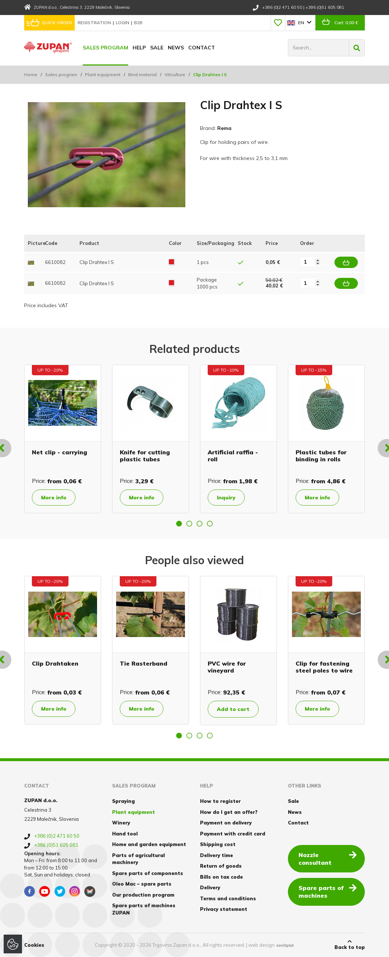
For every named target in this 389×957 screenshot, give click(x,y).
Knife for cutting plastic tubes (145, 455)
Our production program (143, 895)
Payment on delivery (226, 823)
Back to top (349, 944)
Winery (121, 823)
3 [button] (199, 523)
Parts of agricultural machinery (138, 858)
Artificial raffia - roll (233, 455)
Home (30, 74)
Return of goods (221, 866)
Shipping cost (218, 844)
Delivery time (216, 855)
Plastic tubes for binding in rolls (321, 455)
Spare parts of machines (328, 891)
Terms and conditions (228, 898)
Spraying (123, 801)
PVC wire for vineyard (227, 667)
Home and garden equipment (149, 844)
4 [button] (210, 523)
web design (261, 945)
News (176, 47)
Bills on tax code (221, 877)
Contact (201, 47)
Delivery (210, 887)
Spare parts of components (147, 873)
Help (139, 47)
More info (53, 497)
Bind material (142, 74)
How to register (220, 801)
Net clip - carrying (59, 452)
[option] (62, 439)
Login (123, 22)
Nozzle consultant (328, 858)
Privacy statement (223, 909)
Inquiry (226, 497)
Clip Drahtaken (55, 663)
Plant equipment (103, 74)
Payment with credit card (232, 834)
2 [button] (189, 523)
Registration (95, 22)
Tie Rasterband (143, 663)
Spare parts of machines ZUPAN (143, 909)
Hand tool (125, 834)
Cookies (34, 945)
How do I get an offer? (229, 812)
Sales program (105, 47)
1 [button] (179, 523)
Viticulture (174, 74)
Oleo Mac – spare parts (141, 884)
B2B (138, 22)
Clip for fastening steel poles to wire (324, 667)
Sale (156, 47)
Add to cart (233, 709)
